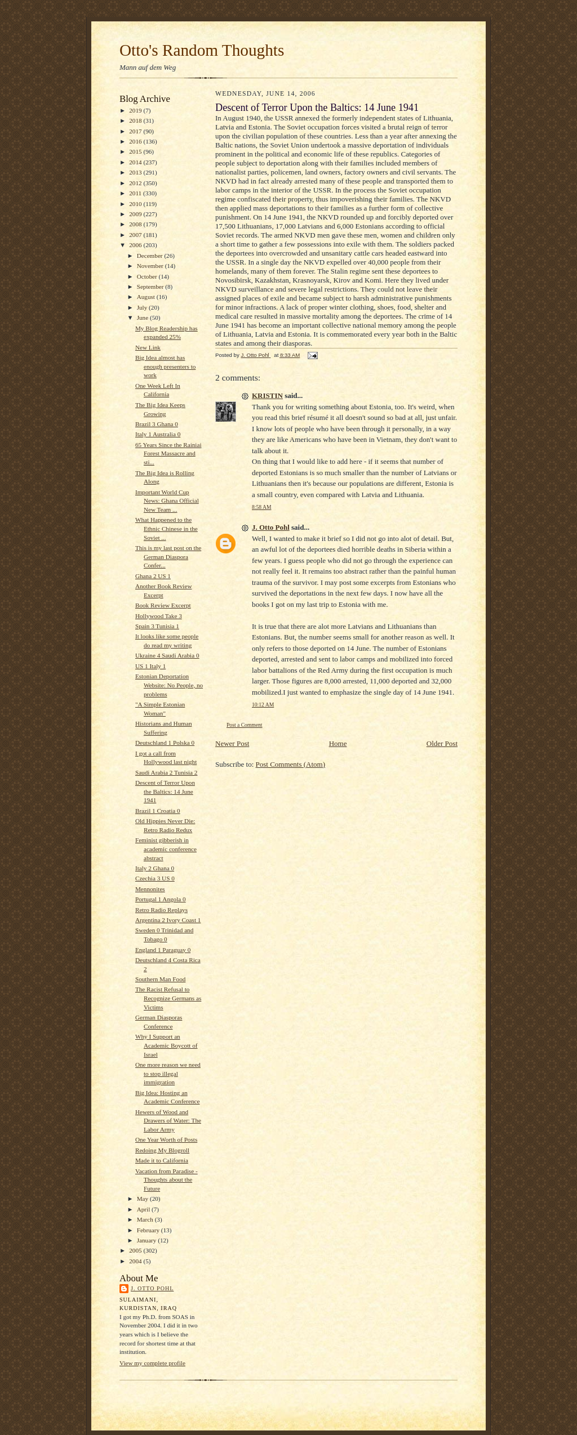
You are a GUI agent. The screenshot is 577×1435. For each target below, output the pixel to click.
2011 (136, 193)
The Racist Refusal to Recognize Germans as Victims (168, 998)
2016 (136, 141)
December (151, 255)
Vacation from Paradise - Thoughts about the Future (166, 1180)
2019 (136, 110)
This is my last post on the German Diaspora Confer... (168, 556)
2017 (136, 131)
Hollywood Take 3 (158, 616)
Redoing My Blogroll (162, 1150)
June (143, 317)
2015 (136, 151)
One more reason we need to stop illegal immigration (168, 1073)
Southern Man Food (160, 979)
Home (338, 743)
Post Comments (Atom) (291, 764)
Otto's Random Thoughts (201, 50)
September (151, 286)
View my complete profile (152, 1363)
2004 (136, 1261)
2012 (136, 183)
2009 (136, 214)
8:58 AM (261, 507)
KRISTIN (267, 395)
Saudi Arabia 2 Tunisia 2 (166, 772)
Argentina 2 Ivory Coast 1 (168, 920)
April (144, 1209)
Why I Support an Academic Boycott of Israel (166, 1045)
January (147, 1240)
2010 (136, 203)
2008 (136, 224)
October (148, 276)
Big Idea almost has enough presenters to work (165, 366)
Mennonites (150, 889)
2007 (136, 234)
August (147, 296)
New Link (148, 347)
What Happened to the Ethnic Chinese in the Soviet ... (166, 528)
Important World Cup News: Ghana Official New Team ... (167, 501)
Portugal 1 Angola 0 (160, 899)
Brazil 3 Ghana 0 (156, 424)
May (143, 1198)
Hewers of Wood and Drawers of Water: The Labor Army (168, 1120)
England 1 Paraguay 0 (162, 949)
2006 (136, 245)
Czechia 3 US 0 (155, 878)
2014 (136, 162)
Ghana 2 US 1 (153, 576)
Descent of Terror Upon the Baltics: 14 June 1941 (165, 791)
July (143, 307)
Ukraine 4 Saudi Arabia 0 (167, 655)
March (146, 1219)
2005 (136, 1250)
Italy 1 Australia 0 (157, 434)
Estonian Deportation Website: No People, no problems (169, 685)
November (151, 265)
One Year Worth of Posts (166, 1139)
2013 (136, 172)
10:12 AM (263, 704)
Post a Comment (245, 725)
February (149, 1230)
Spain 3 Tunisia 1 (157, 626)
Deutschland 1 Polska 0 (164, 742)
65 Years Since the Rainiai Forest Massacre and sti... (168, 453)
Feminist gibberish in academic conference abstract (166, 849)
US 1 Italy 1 (150, 666)
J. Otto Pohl (152, 1288)
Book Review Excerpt (163, 605)
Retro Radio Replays (161, 909)
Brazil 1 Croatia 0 (157, 810)
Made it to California (161, 1160)
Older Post (442, 743)
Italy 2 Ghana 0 (154, 868)
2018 (136, 120)
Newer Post (232, 743)
